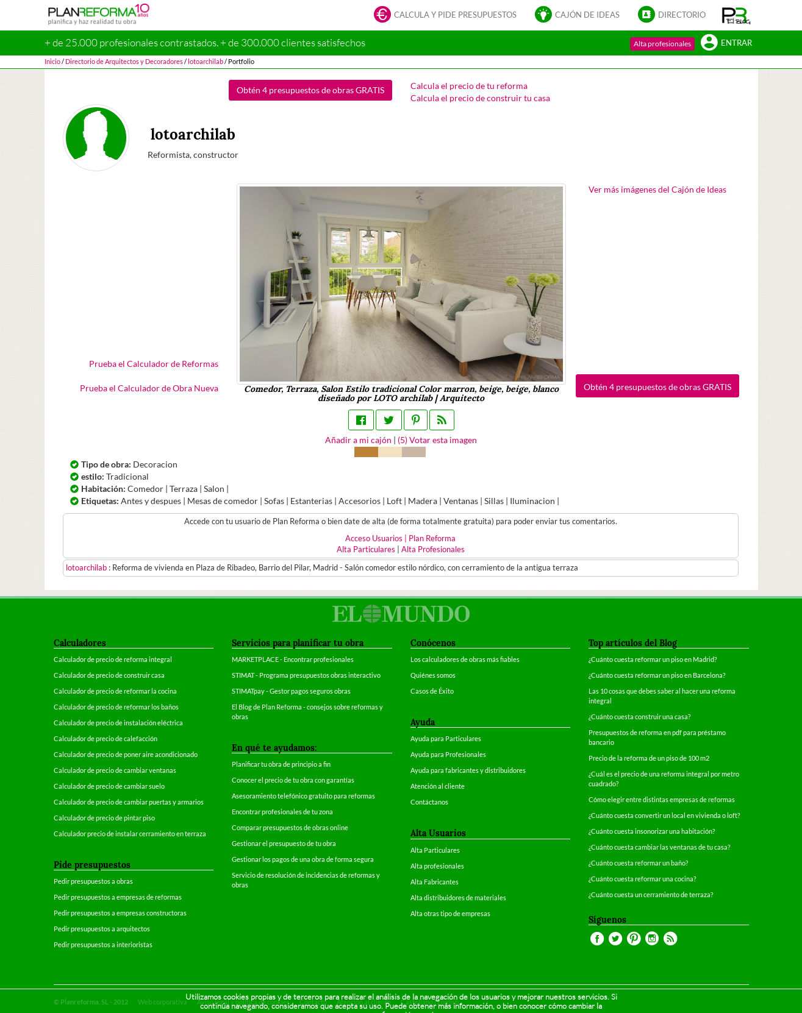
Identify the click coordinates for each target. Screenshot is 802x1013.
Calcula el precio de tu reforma (469, 85)
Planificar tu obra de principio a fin (281, 764)
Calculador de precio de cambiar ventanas (115, 770)
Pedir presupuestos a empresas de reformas (118, 897)
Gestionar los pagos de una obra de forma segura (303, 859)
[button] (736, 15)
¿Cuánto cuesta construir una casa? (639, 716)
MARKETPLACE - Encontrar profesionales (293, 659)
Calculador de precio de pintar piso (104, 818)
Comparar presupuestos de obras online (290, 827)
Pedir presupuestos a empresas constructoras (120, 913)
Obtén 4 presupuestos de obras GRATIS (310, 90)
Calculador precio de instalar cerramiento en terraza (130, 833)
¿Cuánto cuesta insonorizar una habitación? (652, 831)
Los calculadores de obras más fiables (465, 659)
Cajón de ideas (577, 15)
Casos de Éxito (432, 691)
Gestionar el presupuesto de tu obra (284, 843)
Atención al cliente (437, 786)
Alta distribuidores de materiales (458, 897)
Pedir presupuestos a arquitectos (102, 929)
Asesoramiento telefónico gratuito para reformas (303, 796)
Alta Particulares (366, 549)
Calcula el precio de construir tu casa (480, 98)
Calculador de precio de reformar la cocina (115, 691)
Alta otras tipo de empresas (450, 913)
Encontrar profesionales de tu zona (282, 812)
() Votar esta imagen (437, 440)
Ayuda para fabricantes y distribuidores (468, 770)
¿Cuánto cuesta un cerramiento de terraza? (651, 894)
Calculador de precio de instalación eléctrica (118, 723)
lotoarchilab (87, 567)
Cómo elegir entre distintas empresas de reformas (662, 799)
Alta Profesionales (433, 549)
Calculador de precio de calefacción (105, 738)
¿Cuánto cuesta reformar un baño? (638, 863)
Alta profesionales (662, 43)
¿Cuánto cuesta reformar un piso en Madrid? (653, 659)
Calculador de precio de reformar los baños (116, 707)
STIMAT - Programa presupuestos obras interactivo (306, 675)
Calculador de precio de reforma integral (113, 659)
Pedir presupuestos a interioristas (103, 944)
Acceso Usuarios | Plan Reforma (400, 538)
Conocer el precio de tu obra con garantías (293, 780)
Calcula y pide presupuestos (445, 15)
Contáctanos (429, 802)
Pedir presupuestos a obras (93, 881)
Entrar (726, 43)
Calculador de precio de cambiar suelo (109, 786)
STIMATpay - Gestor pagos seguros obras (291, 691)
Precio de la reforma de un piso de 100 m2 (649, 758)
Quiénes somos (433, 675)
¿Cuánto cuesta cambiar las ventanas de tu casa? (659, 847)
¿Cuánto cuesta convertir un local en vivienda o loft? (664, 815)
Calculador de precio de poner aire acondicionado (126, 754)
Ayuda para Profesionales (448, 754)
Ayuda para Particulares (445, 738)
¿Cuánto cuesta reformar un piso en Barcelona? (657, 675)
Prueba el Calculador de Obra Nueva (149, 388)
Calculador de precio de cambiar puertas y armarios (129, 802)
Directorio (672, 15)
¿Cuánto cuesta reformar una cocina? (642, 879)
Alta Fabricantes (434, 882)
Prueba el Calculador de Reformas (153, 363)
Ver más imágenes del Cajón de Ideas (657, 189)
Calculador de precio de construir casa (109, 675)
